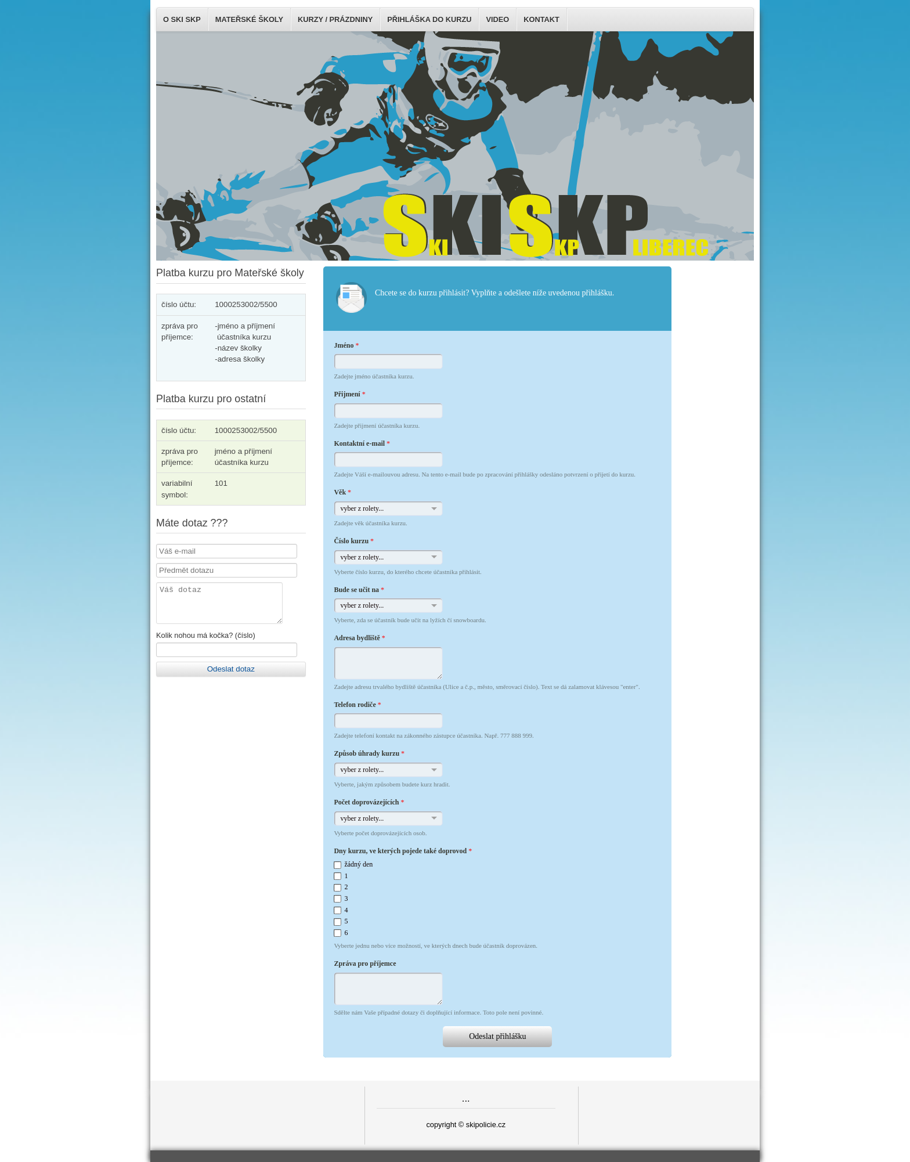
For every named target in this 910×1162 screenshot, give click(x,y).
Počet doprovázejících (369, 802)
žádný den (358, 864)
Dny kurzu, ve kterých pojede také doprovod (403, 851)
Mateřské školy (249, 19)
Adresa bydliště (359, 638)
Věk (342, 492)
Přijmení (349, 394)
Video (497, 19)
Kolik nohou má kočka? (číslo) (205, 642)
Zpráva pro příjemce (365, 963)
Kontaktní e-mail (362, 443)
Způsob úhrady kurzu (369, 753)
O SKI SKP (182, 19)
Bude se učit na (359, 590)
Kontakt (541, 19)
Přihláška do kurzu (429, 19)
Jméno (346, 345)
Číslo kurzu (354, 541)
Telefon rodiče (357, 705)
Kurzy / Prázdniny (335, 19)
